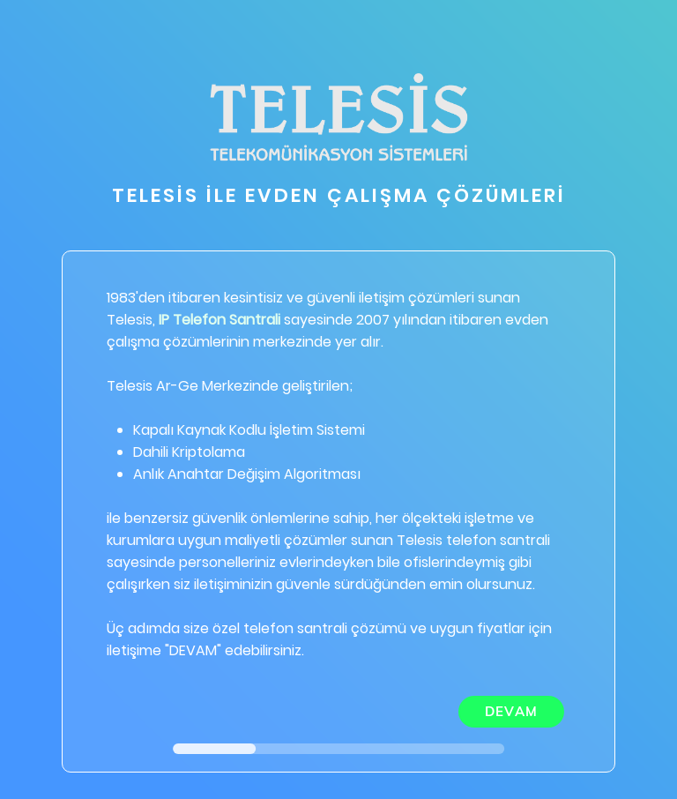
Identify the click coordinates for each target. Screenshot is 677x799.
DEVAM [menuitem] (512, 711)
